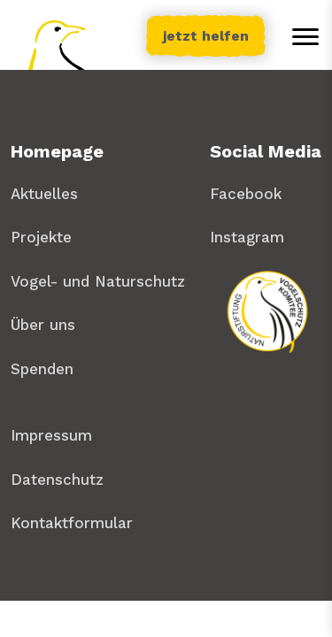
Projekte (41, 237)
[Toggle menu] (305, 36)
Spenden (42, 369)
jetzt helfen (206, 35)
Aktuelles (44, 194)
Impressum (51, 435)
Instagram (247, 237)
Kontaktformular (72, 523)
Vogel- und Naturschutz (98, 281)
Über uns (43, 325)
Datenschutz (57, 479)
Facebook (246, 194)
